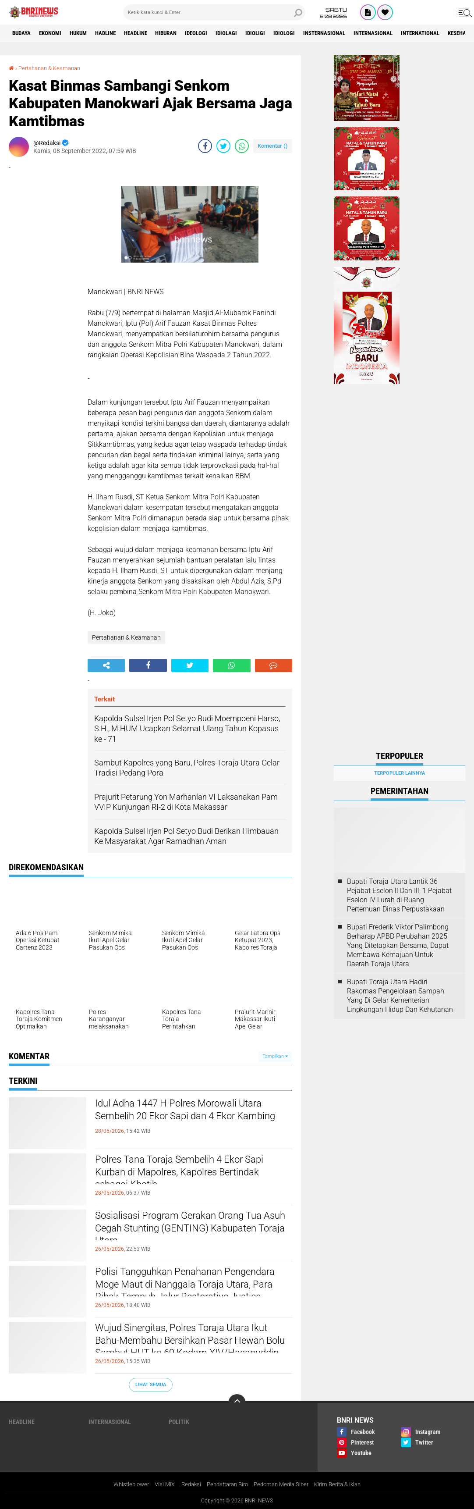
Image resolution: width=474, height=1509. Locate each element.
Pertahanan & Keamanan (53, 67)
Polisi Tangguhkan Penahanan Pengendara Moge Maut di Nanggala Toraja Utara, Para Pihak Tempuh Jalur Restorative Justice (189, 1295)
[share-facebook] (205, 146)
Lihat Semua (150, 1384)
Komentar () (273, 145)
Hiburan (187, 33)
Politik (179, 1421)
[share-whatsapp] (242, 146)
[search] (214, 12)
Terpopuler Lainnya (399, 773)
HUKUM (87, 33)
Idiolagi (254, 33)
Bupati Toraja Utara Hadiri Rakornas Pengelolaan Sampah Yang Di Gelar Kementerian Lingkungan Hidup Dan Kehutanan (400, 995)
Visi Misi (159, 1484)
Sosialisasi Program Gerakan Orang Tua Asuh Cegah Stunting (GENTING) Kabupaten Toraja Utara (193, 1231)
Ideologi (221, 33)
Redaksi (186, 1484)
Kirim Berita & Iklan (345, 1484)
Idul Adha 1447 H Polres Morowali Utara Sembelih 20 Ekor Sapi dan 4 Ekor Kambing (193, 1119)
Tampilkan (275, 1056)
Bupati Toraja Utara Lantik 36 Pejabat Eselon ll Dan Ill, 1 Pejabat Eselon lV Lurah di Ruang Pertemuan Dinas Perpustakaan (399, 895)
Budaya (23, 33)
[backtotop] (237, 1402)
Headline (153, 33)
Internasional (416, 33)
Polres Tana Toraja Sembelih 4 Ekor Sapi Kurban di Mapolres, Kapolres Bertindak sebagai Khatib (182, 1175)
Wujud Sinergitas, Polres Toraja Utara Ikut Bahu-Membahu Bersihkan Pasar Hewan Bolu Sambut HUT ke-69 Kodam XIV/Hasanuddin (191, 1351)
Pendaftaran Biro (225, 1484)
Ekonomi (55, 33)
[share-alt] (106, 665)
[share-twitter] (223, 146)
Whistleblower (122, 1484)
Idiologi (317, 33)
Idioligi (286, 33)
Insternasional (362, 33)
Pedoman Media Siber (284, 1484)
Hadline (118, 33)
